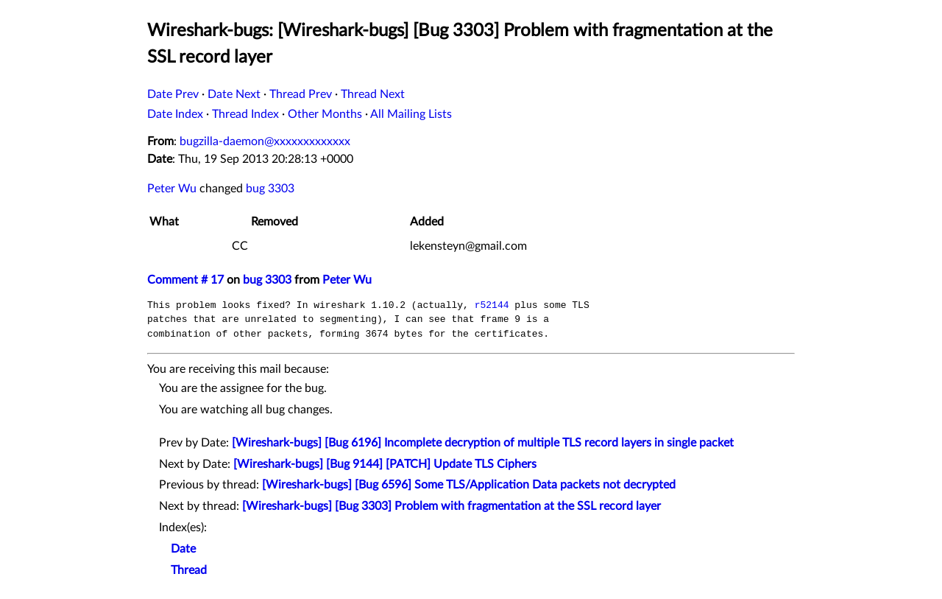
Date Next (234, 94)
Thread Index (245, 114)
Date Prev (173, 94)
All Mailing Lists (411, 114)
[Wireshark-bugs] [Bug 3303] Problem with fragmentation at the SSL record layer (451, 506)
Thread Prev (300, 94)
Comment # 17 (185, 280)
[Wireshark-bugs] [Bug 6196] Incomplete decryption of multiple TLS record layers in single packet (483, 443)
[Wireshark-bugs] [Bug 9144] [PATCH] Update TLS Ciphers (384, 464)
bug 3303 (270, 189)
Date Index (175, 114)
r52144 (492, 305)
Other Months (325, 114)
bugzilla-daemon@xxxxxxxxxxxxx (265, 141)
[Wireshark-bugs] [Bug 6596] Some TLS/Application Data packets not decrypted (469, 485)
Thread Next (373, 94)
